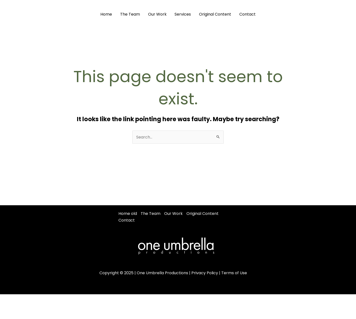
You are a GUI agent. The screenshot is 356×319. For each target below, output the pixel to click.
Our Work (157, 14)
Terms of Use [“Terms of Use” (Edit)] (234, 273)
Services (183, 14)
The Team (130, 14)
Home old (127, 213)
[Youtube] (343, 14)
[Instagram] (332, 14)
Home (106, 14)
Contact (247, 14)
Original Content (215, 14)
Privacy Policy (204, 273)
